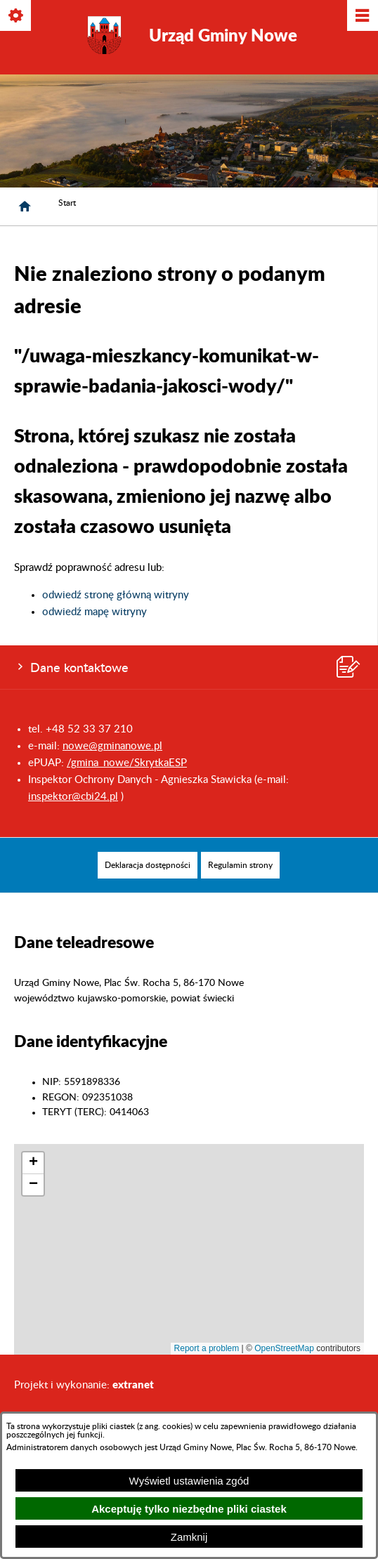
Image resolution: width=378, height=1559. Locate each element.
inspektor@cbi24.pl (73, 796)
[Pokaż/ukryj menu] (361, 16)
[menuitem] (147, 865)
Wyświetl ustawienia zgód (189, 1481)
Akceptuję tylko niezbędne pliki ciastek (189, 1509)
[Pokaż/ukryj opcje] (16, 16)
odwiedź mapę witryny (94, 612)
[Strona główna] (24, 206)
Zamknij (189, 1537)
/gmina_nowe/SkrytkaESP (127, 763)
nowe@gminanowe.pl (112, 746)
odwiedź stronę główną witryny (115, 595)
